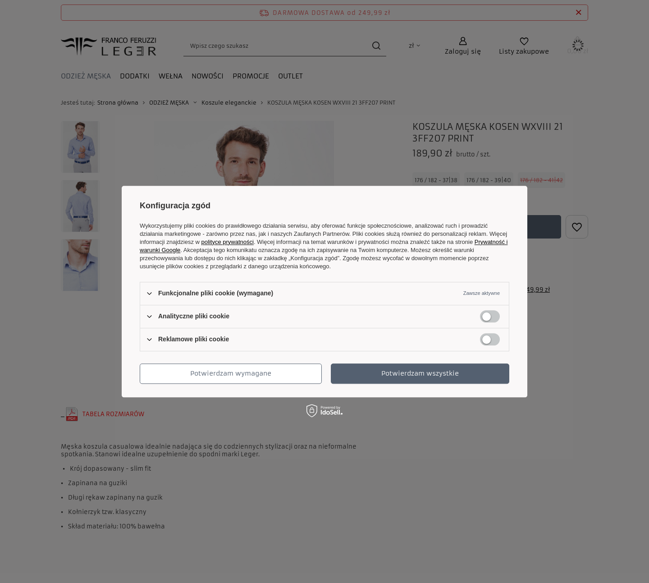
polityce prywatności (227, 242)
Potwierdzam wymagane (230, 373)
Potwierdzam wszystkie (420, 373)
